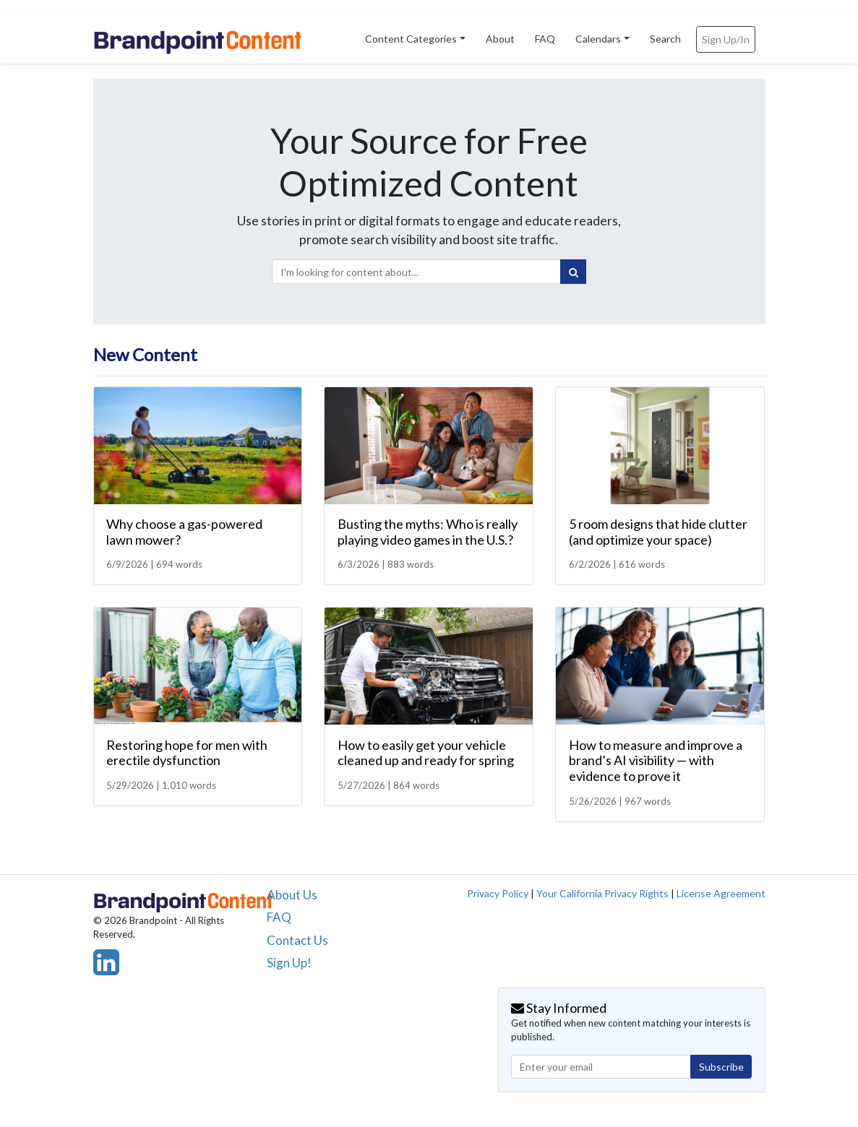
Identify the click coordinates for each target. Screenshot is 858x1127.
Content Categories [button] (411, 39)
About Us (292, 894)
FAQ (545, 39)
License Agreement (721, 893)
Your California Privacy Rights (602, 893)
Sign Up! (289, 962)
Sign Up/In (726, 39)
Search (665, 39)
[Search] (573, 271)
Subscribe (721, 1067)
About (500, 39)
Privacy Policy (497, 893)
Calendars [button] (598, 39)
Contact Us (297, 940)
